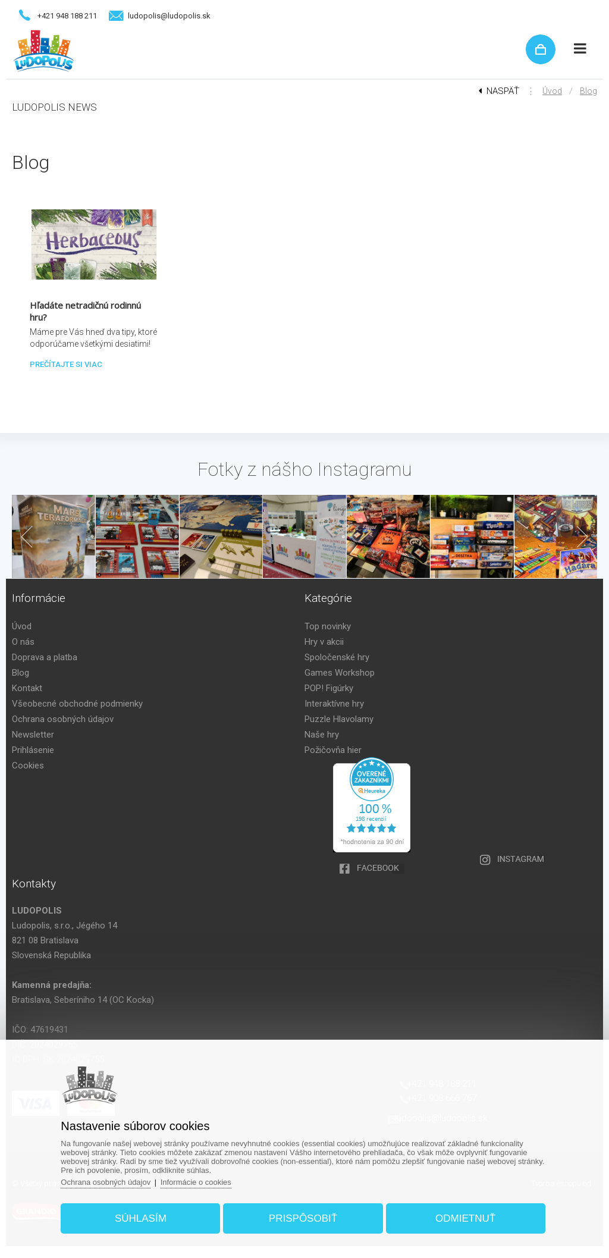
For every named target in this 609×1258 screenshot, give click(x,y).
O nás (23, 641)
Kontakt (27, 688)
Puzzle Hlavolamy (338, 719)
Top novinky (327, 626)
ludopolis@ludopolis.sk (169, 15)
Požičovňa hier (333, 750)
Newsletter (33, 734)
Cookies (28, 765)
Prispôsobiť (303, 1218)
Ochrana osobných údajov (63, 719)
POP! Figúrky (328, 688)
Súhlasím (141, 1218)
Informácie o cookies (196, 1182)
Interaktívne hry (334, 703)
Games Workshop (339, 672)
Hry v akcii (324, 641)
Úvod (552, 91)
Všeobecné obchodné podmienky (77, 703)
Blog (588, 91)
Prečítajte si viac (66, 364)
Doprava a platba (44, 657)
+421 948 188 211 (67, 15)
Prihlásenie (33, 750)
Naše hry (321, 734)
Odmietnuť (465, 1218)
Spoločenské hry (336, 657)
